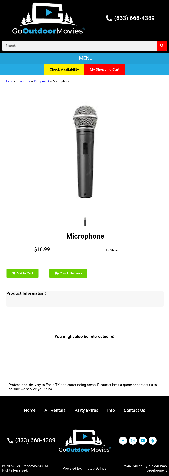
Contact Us (134, 410)
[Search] (162, 46)
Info (111, 410)
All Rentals (55, 410)
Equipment (41, 81)
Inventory (23, 81)
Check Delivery (68, 273)
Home (8, 81)
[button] (84, 58)
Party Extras (86, 410)
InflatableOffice (94, 468)
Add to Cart (22, 273)
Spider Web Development (156, 468)
